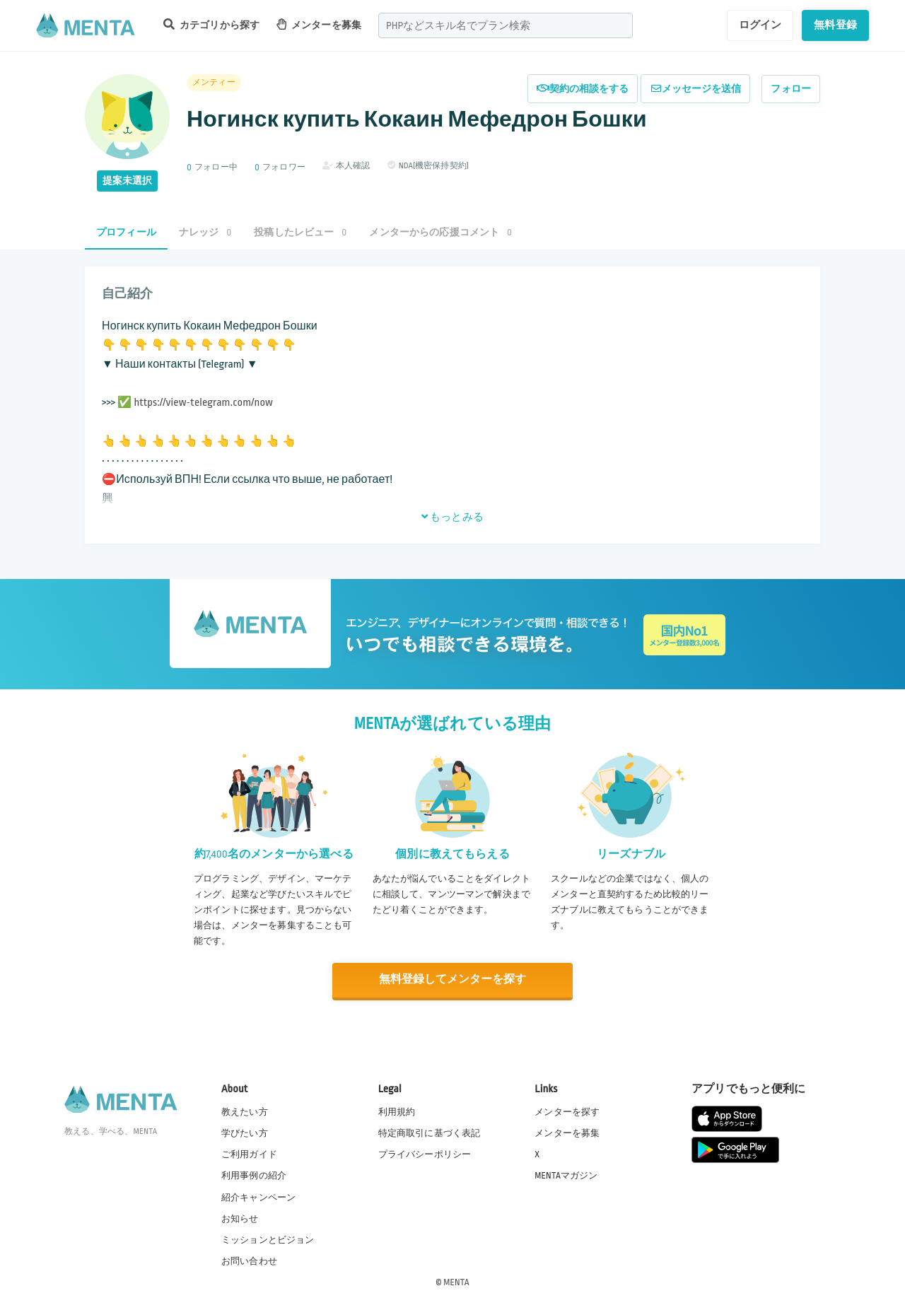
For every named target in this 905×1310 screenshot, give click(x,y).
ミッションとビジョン (268, 1239)
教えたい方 (244, 1111)
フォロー (791, 88)
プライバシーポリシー (425, 1154)
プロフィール (126, 232)
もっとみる (452, 516)
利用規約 (397, 1111)
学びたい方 (244, 1133)
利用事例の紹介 (253, 1175)
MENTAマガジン (566, 1175)
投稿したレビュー (300, 232)
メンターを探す (567, 1111)
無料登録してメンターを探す (452, 979)
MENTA (456, 1281)
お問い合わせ (249, 1260)
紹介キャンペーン (258, 1196)
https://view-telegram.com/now (203, 403)
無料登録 (835, 24)
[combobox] (505, 25)
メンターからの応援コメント (440, 232)
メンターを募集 (318, 24)
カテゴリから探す (211, 24)
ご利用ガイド (249, 1154)
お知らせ (240, 1217)
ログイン (760, 24)
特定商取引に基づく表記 (429, 1133)
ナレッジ (205, 232)
